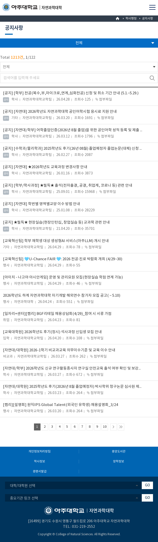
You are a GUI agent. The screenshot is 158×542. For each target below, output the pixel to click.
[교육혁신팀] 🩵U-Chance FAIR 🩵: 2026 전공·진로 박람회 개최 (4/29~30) (62, 259)
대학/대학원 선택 (22, 485)
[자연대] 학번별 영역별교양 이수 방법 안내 (41, 204)
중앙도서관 (119, 451)
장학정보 (118, 461)
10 (104, 427)
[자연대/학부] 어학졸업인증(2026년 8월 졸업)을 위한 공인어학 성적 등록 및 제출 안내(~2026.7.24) (73, 130)
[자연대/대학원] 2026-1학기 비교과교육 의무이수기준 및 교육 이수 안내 (59, 350)
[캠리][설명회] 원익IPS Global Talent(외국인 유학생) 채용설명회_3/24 (60, 405)
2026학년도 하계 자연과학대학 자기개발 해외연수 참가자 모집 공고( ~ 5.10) (61, 295)
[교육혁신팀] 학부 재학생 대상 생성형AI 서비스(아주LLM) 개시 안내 (56, 241)
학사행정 (131, 18)
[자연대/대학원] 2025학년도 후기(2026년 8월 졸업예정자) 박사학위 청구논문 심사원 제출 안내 (73, 387)
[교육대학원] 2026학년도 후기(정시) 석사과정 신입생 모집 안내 (52, 332)
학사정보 (39, 461)
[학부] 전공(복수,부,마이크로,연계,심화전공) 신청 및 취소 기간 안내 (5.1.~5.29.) (70, 93)
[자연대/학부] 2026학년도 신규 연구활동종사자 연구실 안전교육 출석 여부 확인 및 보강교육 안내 (73, 368)
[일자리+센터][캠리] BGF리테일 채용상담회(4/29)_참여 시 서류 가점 (57, 314)
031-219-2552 (83, 527)
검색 (152, 78)
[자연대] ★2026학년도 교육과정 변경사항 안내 (45, 167)
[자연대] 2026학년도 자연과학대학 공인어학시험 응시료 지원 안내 (60, 112)
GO (147, 485)
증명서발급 (39, 471)
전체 (6, 67)
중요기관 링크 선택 (24, 497)
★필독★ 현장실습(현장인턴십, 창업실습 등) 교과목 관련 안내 (56, 222)
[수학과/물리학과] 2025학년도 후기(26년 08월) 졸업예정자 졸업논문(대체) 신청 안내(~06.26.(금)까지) (73, 148)
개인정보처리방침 (39, 451)
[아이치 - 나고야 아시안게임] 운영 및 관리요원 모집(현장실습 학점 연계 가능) (63, 277)
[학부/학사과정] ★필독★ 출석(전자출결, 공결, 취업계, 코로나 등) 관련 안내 (67, 185)
